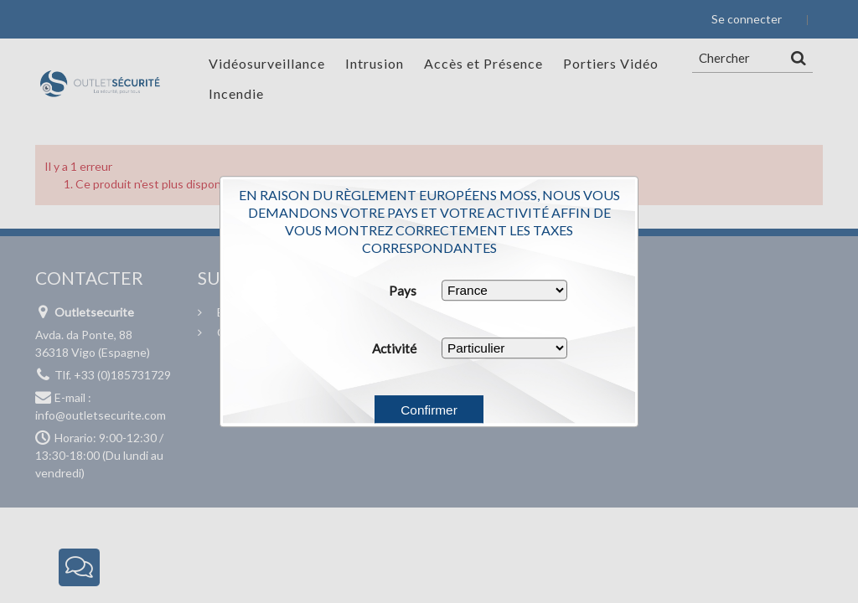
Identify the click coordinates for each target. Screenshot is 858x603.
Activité (394, 348)
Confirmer (429, 410)
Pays (402, 290)
